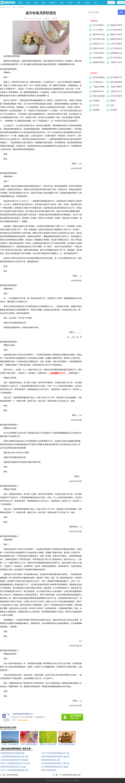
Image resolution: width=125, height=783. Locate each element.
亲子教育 (113, 110)
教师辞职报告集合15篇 (51, 760)
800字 (112, 105)
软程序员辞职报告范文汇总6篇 (13, 767)
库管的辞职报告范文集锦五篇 (13, 753)
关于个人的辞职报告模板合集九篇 (14, 770)
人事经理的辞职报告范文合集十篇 (14, 757)
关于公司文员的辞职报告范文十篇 (55, 753)
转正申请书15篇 (99, 39)
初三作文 (96, 105)
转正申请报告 (98, 58)
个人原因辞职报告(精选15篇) (70, 775)
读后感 (112, 101)
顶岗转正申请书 (116, 25)
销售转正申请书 (116, 39)
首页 (20, 3)
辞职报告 (21, 7)
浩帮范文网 (60, 780)
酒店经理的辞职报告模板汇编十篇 (55, 757)
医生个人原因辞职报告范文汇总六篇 (15, 763)
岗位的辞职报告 (12, 775)
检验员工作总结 (116, 34)
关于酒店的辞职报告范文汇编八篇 (55, 763)
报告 (14, 7)
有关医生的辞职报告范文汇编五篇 (14, 760)
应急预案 (96, 110)
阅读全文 (47, 18)
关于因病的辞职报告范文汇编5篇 (55, 767)
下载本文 (54, 18)
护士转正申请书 (116, 30)
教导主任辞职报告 (49, 770)
